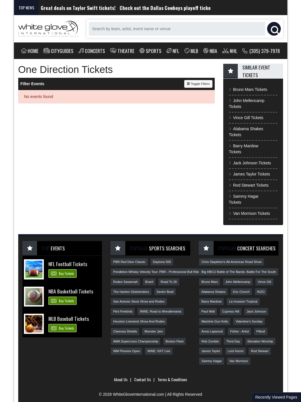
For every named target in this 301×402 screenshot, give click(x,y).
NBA (210, 50)
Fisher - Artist (239, 331)
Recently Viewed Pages (276, 397)
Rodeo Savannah (125, 281)
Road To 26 (169, 281)
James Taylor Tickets (249, 174)
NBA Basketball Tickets (70, 291)
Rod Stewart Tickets (249, 185)
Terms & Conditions (172, 379)
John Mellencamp (237, 281)
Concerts (92, 50)
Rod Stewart (260, 351)
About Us (121, 379)
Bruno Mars (209, 281)
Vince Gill (264, 281)
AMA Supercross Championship (135, 341)
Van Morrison (238, 361)
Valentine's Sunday (249, 321)
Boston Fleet (174, 341)
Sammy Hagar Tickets (244, 199)
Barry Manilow (211, 301)
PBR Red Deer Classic (129, 262)
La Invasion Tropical (243, 301)
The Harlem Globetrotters (131, 291)
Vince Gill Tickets (246, 117)
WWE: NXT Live (158, 351)
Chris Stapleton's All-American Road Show (231, 262)
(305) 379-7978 (261, 50)
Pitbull (260, 331)
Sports (150, 50)
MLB (191, 50)
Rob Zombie (210, 341)
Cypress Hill (230, 311)
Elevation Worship (260, 341)
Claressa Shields (125, 331)
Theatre (122, 50)
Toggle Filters (198, 83)
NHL (229, 50)
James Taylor (210, 351)
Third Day (233, 341)
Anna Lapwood (212, 331)
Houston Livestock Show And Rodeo (139, 321)
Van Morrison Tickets (249, 213)
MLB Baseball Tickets (68, 318)
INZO (261, 291)
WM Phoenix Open (126, 351)
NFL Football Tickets (67, 264)
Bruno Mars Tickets (248, 89)
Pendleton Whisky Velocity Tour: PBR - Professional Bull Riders (157, 272)
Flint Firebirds (122, 311)
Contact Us (142, 379)
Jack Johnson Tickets (250, 163)
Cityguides (58, 50)
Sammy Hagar (211, 361)
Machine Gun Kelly (214, 321)
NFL (173, 50)
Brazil (149, 281)
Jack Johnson (256, 311)
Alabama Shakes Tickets (246, 131)
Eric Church (241, 291)
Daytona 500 (162, 262)
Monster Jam (153, 331)
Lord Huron (235, 351)
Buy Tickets (62, 273)
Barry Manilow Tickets (244, 149)
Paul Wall (208, 311)
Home (30, 50)
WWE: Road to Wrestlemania (160, 311)
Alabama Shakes (213, 291)
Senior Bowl (165, 291)
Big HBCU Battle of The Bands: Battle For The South (238, 272)
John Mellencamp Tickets (247, 103)
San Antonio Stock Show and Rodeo (138, 301)
